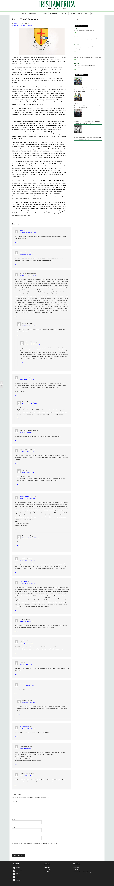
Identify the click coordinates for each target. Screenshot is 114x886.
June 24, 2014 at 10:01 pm (26, 254)
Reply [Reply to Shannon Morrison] (18, 418)
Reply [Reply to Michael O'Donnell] (16, 764)
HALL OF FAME (54, 13)
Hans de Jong (23, 582)
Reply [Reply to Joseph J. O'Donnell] (16, 264)
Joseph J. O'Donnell (25, 252)
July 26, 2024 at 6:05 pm (26, 776)
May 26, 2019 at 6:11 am (26, 665)
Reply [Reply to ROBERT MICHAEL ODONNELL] (16, 440)
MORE (75, 33)
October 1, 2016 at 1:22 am (27, 452)
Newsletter (47, 871)
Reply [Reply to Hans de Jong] (16, 610)
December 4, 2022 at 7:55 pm (30, 538)
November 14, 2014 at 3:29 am (28, 276)
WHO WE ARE (33, 13)
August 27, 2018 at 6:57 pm (27, 499)
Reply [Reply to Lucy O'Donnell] (16, 632)
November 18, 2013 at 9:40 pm (28, 233)
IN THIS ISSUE (43, 13)
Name (14, 819)
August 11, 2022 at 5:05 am (27, 748)
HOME (24, 13)
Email (14, 827)
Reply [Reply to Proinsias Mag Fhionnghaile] (16, 529)
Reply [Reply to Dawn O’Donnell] (18, 546)
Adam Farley (17, 23)
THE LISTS (64, 13)
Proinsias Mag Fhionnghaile (27, 497)
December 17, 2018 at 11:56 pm (30, 404)
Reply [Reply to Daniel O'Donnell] (18, 715)
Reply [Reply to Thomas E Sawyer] (16, 572)
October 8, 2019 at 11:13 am (29, 703)
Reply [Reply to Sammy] (16, 694)
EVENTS (86, 13)
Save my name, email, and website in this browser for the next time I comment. (35, 843)
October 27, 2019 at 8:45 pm (27, 729)
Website (14, 835)
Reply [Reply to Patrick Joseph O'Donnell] (16, 464)
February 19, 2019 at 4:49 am (27, 584)
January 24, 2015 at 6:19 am (27, 379)
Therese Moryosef (24, 727)
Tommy (22, 231)
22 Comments (29, 25)
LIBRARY (72, 13)
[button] (92, 13)
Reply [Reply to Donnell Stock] (18, 335)
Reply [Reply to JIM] (18, 485)
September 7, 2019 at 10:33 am (28, 686)
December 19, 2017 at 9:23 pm (33, 344)
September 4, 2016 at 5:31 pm (30, 325)
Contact (75, 869)
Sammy (22, 684)
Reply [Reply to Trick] (16, 675)
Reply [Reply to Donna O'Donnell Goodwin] (16, 317)
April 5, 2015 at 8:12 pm (26, 432)
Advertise (76, 867)
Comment (15, 802)
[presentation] (22, 849)
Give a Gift (47, 869)
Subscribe (47, 867)
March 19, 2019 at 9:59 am (27, 622)
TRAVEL (79, 13)
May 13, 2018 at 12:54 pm (29, 472)
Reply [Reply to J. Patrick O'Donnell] (21, 362)
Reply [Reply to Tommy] (16, 243)
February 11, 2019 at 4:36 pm (27, 560)
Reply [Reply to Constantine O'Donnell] (16, 786)
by (19, 25)
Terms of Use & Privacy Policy (82, 871)
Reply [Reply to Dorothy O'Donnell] (16, 395)
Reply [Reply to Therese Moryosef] (16, 737)
